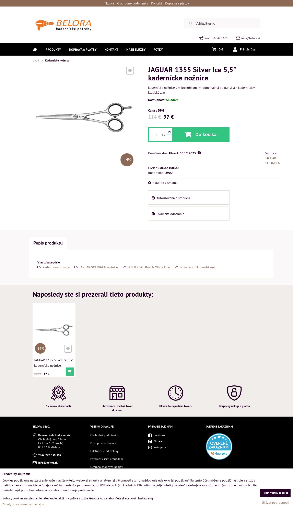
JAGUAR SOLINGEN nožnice (99, 267)
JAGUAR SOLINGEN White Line (149, 267)
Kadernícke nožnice (56, 267)
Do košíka (205, 134)
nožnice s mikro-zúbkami (197, 267)
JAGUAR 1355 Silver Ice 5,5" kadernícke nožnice (53, 361)
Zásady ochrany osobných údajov (23, 504)
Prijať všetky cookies (275, 493)
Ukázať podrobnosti (275, 502)
